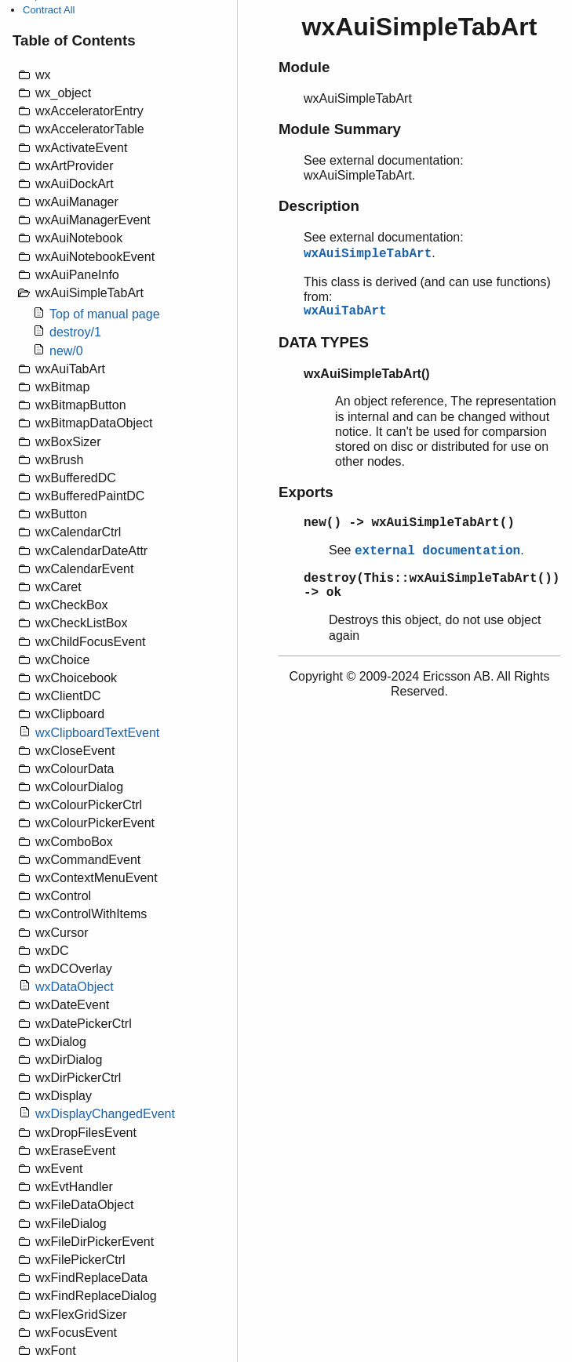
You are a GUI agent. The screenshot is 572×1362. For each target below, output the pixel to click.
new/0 (66, 351)
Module (304, 67)
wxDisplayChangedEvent (105, 1113)
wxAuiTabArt (345, 311)
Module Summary (340, 129)
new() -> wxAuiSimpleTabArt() (409, 523)
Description (319, 206)
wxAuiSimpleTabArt (368, 254)
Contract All (49, 10)
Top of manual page (104, 314)
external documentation (437, 551)
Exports (306, 492)
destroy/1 (75, 332)
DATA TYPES (324, 342)
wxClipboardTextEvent (97, 732)
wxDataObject (74, 986)
